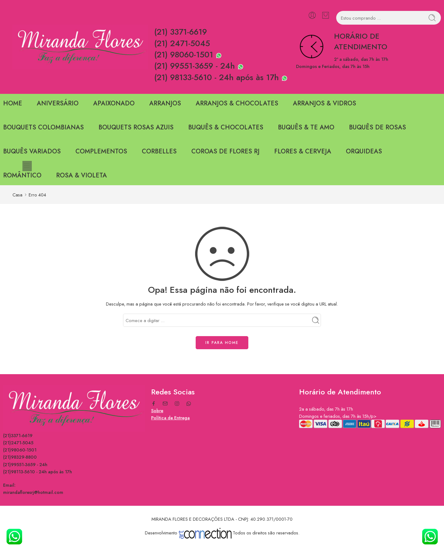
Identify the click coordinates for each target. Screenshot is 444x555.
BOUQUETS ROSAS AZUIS (136, 127)
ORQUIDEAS (364, 151)
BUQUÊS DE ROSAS (377, 127)
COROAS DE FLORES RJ (225, 151)
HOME (12, 103)
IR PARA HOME (222, 342)
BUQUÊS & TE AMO (306, 127)
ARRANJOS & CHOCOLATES (237, 103)
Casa (17, 194)
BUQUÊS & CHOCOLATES (225, 127)
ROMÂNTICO (22, 175)
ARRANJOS (165, 103)
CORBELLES (159, 151)
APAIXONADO (114, 103)
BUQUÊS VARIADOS (32, 151)
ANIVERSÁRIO (58, 103)
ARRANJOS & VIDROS (324, 103)
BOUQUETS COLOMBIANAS (43, 127)
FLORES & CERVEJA (302, 151)
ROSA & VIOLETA (81, 175)
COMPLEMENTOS (101, 151)
